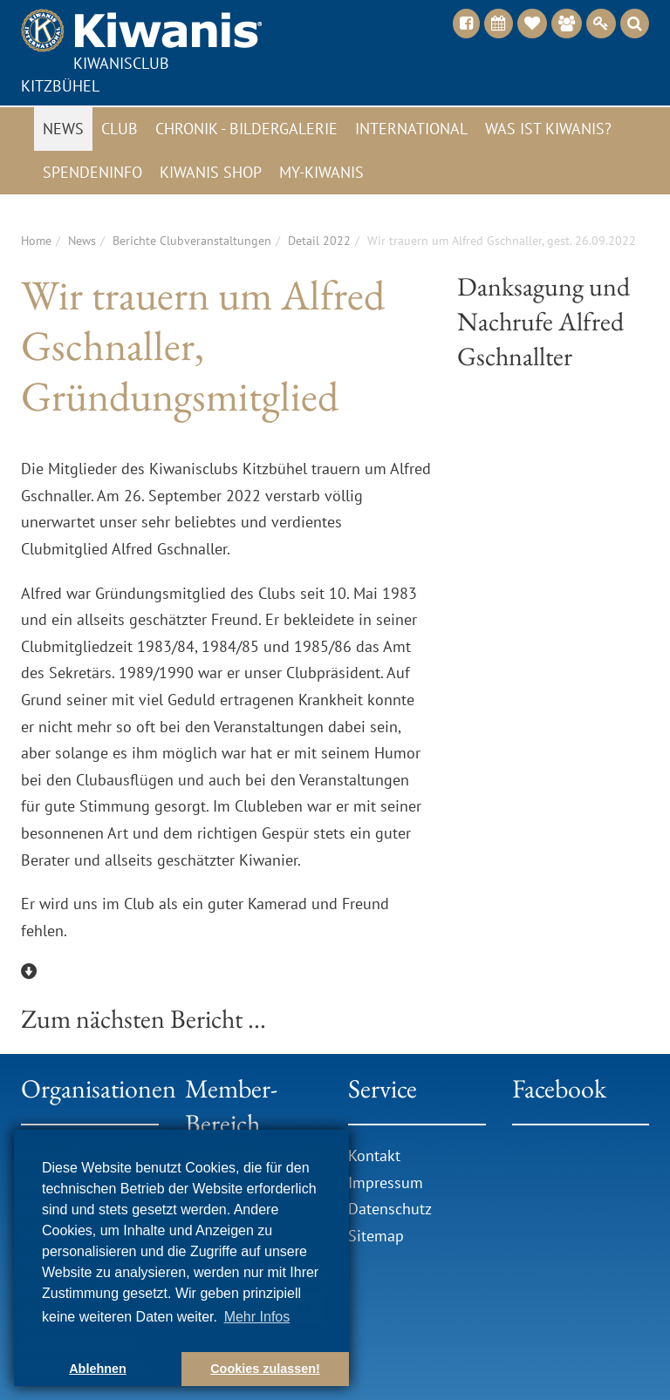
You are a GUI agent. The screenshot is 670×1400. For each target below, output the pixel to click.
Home (36, 240)
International (411, 129)
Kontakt (374, 1155)
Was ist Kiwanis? (548, 129)
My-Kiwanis (321, 172)
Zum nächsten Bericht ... (143, 1019)
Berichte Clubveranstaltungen (192, 240)
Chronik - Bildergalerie (246, 129)
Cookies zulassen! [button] (265, 1369)
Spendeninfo (92, 172)
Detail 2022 (319, 240)
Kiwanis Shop (211, 172)
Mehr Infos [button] (257, 1316)
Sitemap (376, 1236)
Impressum (385, 1182)
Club (119, 129)
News (63, 129)
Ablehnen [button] (97, 1369)
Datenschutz (390, 1209)
